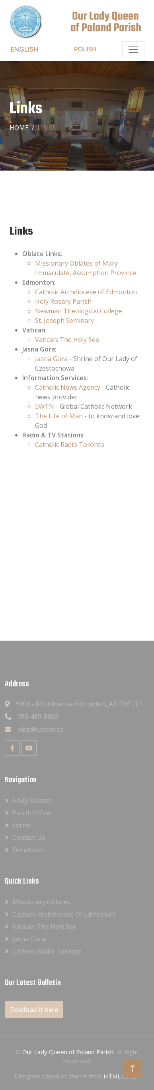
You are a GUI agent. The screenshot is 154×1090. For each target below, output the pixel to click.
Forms (21, 825)
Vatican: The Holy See (67, 351)
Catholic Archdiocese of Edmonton (86, 303)
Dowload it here (34, 1009)
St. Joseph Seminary (64, 332)
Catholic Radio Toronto (69, 456)
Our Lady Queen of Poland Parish (67, 1052)
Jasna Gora (51, 370)
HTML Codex (121, 1076)
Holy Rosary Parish (63, 313)
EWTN (44, 418)
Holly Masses (32, 800)
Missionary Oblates (41, 902)
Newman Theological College (78, 323)
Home (19, 127)
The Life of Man (59, 428)
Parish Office (31, 812)
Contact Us (28, 837)
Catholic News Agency (67, 399)
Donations (28, 849)
